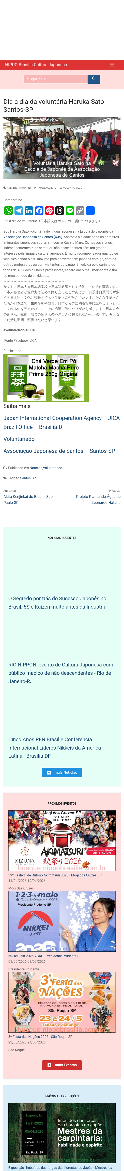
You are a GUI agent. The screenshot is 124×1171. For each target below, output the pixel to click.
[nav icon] (112, 64)
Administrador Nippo (19, 187)
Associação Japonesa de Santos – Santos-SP (59, 450)
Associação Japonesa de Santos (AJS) (32, 237)
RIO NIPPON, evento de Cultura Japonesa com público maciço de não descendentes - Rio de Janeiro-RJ (60, 672)
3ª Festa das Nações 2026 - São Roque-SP (40, 1036)
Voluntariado (71, 187)
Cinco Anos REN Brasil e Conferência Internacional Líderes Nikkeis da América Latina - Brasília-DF (54, 747)
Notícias (36, 467)
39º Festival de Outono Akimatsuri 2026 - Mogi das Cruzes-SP (55, 875)
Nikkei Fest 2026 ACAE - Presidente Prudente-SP (44, 956)
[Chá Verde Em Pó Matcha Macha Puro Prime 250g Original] (46, 400)
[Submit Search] (94, 78)
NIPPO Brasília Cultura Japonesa (42, 65)
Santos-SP (28, 478)
